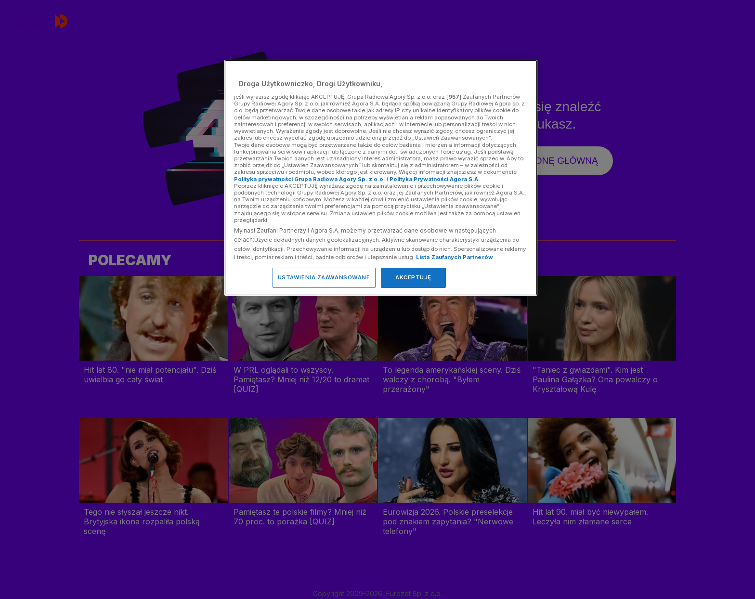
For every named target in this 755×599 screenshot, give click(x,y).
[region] (380, 177)
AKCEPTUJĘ (413, 277)
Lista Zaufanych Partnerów (454, 257)
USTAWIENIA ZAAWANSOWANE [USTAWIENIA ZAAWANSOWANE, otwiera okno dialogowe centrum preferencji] (324, 277)
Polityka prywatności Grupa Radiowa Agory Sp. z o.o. (309, 179)
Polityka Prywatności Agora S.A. (435, 179)
